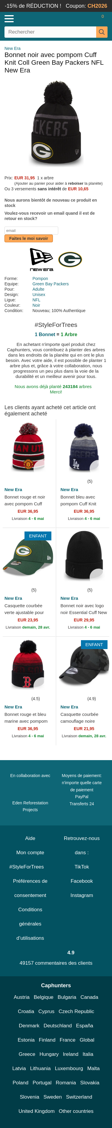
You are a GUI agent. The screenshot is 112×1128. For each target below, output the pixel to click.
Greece (27, 1054)
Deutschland (58, 1026)
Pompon (40, 278)
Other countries (76, 1111)
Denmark (29, 1026)
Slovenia (29, 1097)
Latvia (19, 1068)
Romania (66, 1083)
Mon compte (30, 852)
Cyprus (46, 1011)
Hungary (49, 1054)
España (84, 1026)
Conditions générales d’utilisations (30, 924)
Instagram (81, 895)
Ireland (71, 1054)
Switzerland (79, 1097)
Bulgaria (67, 997)
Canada (89, 997)
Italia (88, 1054)
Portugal (42, 1083)
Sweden (52, 1097)
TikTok (82, 867)
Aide (30, 838)
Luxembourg (69, 1068)
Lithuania (40, 1068)
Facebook (81, 881)
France (68, 1040)
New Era (12, 48)
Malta (93, 1068)
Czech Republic (76, 1011)
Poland (20, 1083)
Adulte (39, 289)
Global (87, 1040)
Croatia (26, 1011)
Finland (47, 1040)
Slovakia (89, 1083)
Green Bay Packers (51, 283)
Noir (36, 305)
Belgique (43, 997)
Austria (22, 997)
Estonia (26, 1040)
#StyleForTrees (30, 867)
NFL (36, 300)
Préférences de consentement (30, 888)
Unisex (39, 294)
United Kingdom (37, 1111)
